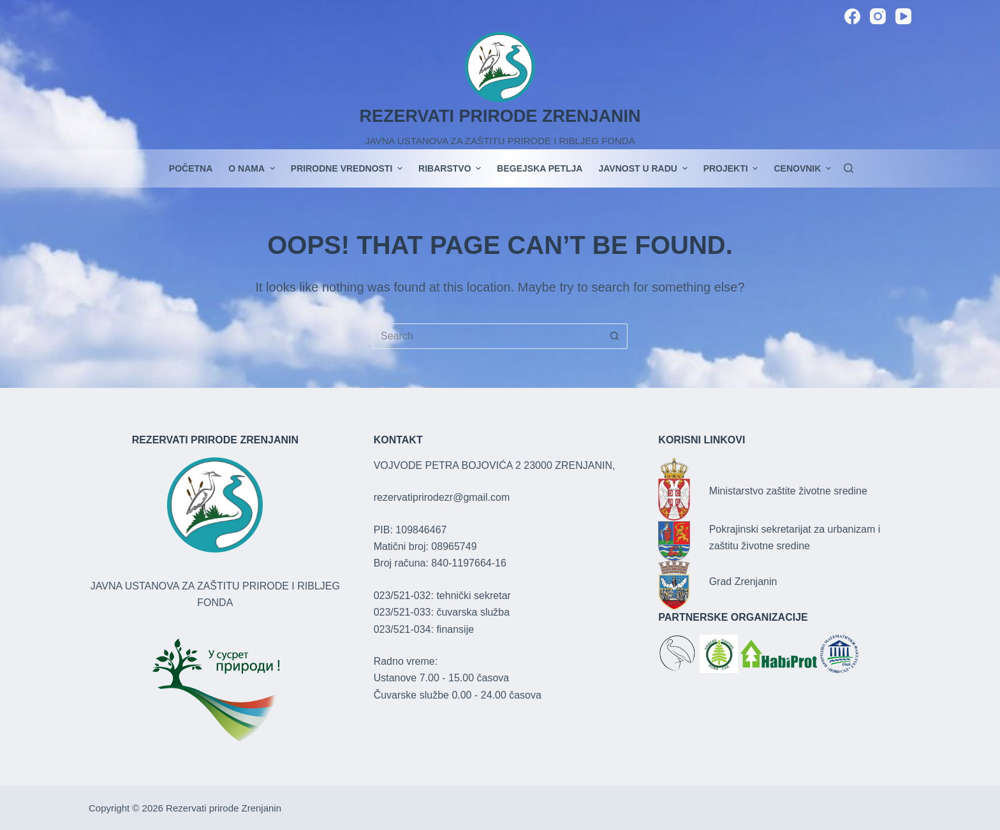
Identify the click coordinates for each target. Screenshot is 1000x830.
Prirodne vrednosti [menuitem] (348, 168)
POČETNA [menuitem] (190, 168)
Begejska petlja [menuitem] (539, 168)
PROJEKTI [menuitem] (732, 168)
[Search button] (615, 336)
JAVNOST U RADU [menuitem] (644, 168)
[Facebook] (852, 16)
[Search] (848, 168)
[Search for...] (487, 336)
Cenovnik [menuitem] (802, 168)
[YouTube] (903, 16)
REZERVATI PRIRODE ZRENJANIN (499, 116)
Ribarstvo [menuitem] (451, 168)
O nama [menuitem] (253, 168)
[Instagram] (878, 16)
